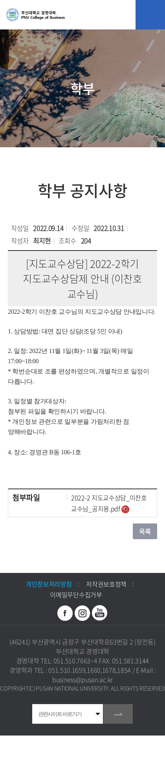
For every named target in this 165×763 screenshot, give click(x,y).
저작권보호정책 (106, 584)
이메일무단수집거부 (76, 594)
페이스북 (65, 613)
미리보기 (125, 509)
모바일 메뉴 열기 (150, 14)
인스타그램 (82, 613)
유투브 (100, 613)
